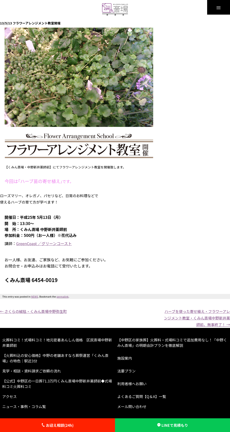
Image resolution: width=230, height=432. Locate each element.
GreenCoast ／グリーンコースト (44, 243)
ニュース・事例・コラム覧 (24, 406)
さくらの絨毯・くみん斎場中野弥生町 (33, 311)
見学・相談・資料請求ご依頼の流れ (31, 371)
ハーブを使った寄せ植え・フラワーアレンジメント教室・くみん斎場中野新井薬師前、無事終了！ (197, 318)
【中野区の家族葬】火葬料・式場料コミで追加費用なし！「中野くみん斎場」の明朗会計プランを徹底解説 (172, 342)
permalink (62, 296)
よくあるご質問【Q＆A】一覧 (141, 396)
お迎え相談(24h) (57, 425)
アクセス (9, 396)
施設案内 (124, 358)
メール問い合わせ (132, 406)
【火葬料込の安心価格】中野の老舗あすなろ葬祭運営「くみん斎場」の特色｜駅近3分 (55, 358)
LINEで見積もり (172, 425)
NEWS (34, 296)
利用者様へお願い (132, 383)
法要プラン (126, 371)
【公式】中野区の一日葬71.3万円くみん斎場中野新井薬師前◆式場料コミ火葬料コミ (57, 383)
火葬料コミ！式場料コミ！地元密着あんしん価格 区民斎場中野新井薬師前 (57, 342)
